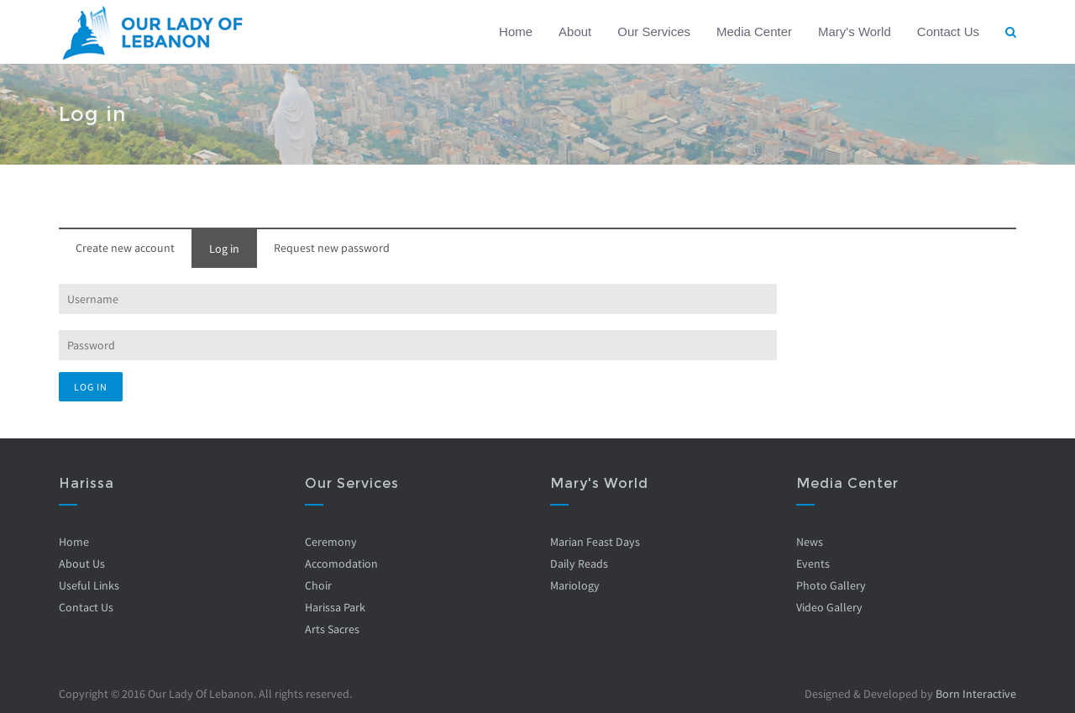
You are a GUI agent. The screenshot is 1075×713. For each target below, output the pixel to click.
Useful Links (89, 585)
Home (515, 31)
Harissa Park (334, 607)
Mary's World (854, 31)
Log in (224, 248)
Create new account (125, 247)
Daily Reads (579, 563)
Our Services (653, 31)
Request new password (332, 247)
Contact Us (948, 31)
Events (812, 563)
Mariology (575, 585)
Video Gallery (828, 607)
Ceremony (330, 541)
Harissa (86, 483)
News (808, 541)
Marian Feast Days (595, 541)
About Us (82, 563)
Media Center (754, 31)
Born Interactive (976, 693)
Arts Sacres (331, 629)
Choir (317, 585)
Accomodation (340, 563)
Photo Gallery (830, 585)
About (574, 31)
